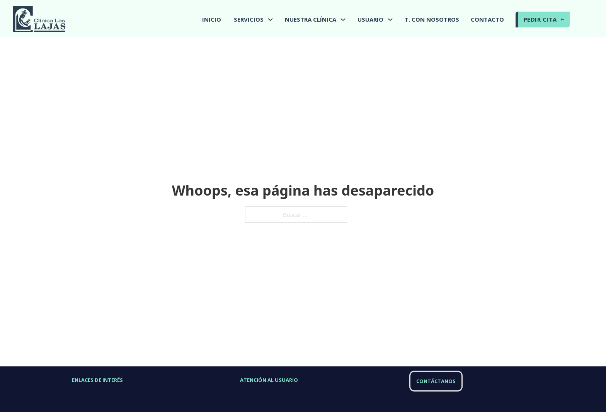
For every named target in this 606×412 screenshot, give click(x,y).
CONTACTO (487, 19)
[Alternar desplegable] (270, 19)
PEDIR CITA (544, 19)
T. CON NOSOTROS (432, 19)
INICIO (211, 19)
